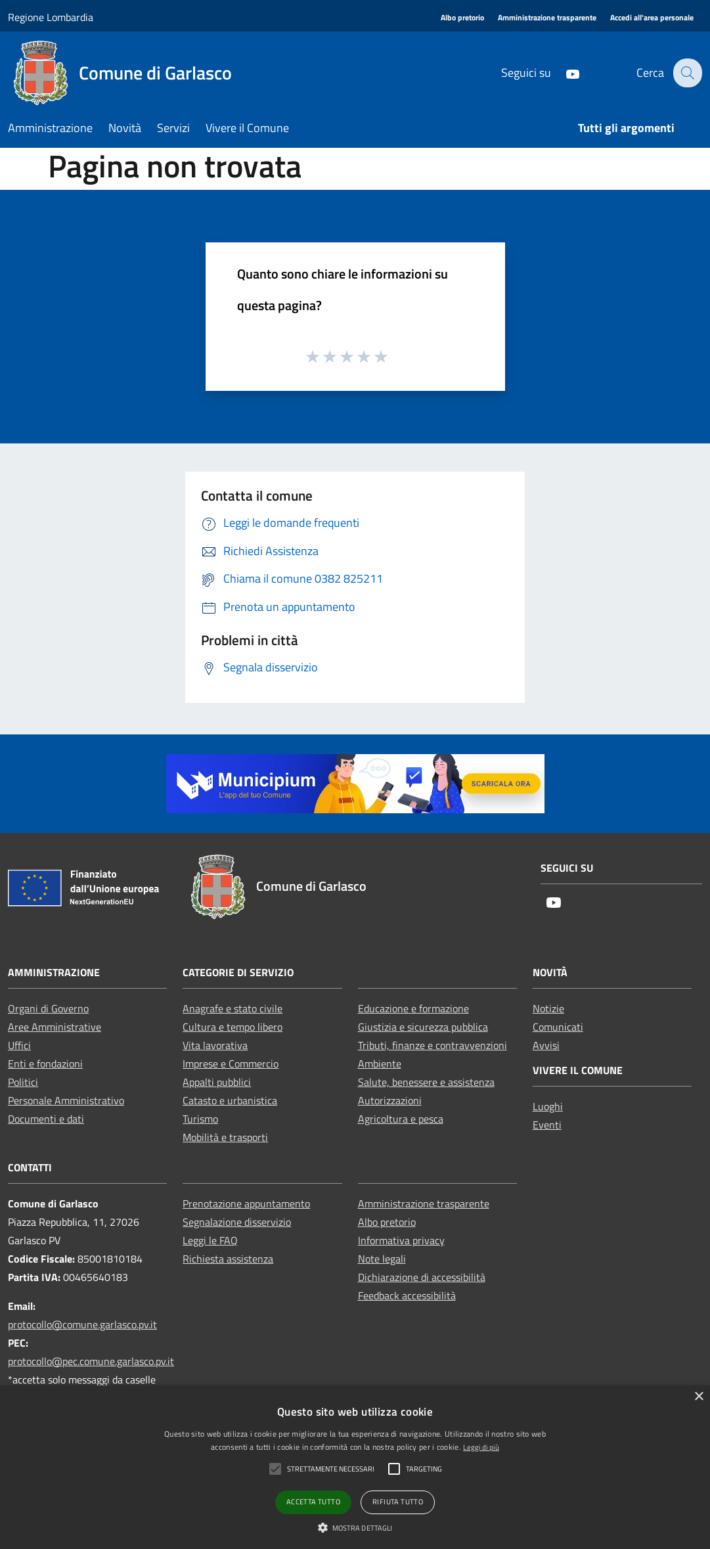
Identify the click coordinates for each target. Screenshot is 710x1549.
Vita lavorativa (215, 1045)
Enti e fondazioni (45, 1063)
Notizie (548, 1008)
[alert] (355, 1467)
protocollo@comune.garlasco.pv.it (82, 1324)
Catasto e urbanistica (230, 1100)
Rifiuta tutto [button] (397, 1501)
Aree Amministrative (54, 1027)
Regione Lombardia (50, 17)
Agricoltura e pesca (400, 1119)
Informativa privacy (401, 1240)
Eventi (547, 1125)
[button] (355, 1527)
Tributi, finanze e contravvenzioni (432, 1045)
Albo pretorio (387, 1222)
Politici (23, 1082)
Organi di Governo (48, 1008)
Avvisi (546, 1045)
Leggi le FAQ (210, 1240)
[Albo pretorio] (462, 18)
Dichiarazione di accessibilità (421, 1277)
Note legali (382, 1259)
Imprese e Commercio (230, 1063)
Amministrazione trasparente (423, 1203)
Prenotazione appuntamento (246, 1203)
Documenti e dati (46, 1119)
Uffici (19, 1045)
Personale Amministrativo (66, 1100)
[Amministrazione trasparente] (547, 18)
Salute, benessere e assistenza (426, 1082)
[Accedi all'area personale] (652, 18)
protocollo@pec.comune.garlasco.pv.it (91, 1361)
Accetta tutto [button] (313, 1501)
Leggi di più (481, 1447)
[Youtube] (563, 72)
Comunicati (558, 1027)
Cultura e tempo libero (232, 1027)
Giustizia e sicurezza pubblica (423, 1027)
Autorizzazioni (390, 1100)
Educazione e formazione (413, 1008)
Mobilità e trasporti (225, 1137)
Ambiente (379, 1063)
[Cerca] (686, 73)
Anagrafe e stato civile (232, 1008)
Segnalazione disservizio (237, 1222)
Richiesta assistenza (228, 1259)
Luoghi (548, 1106)
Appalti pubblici (217, 1082)
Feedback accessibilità (407, 1295)
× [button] (698, 1397)
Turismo (200, 1119)
